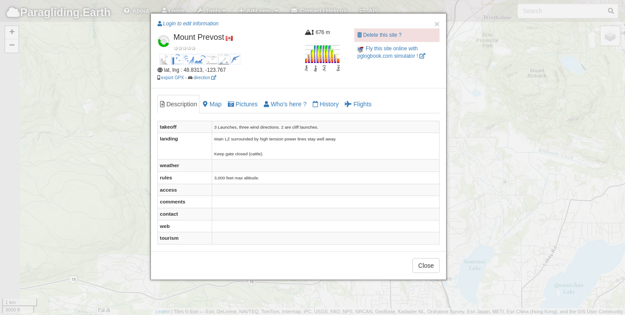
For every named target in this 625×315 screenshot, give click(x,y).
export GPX (172, 77)
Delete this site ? (379, 35)
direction (204, 77)
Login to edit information (188, 24)
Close (426, 265)
